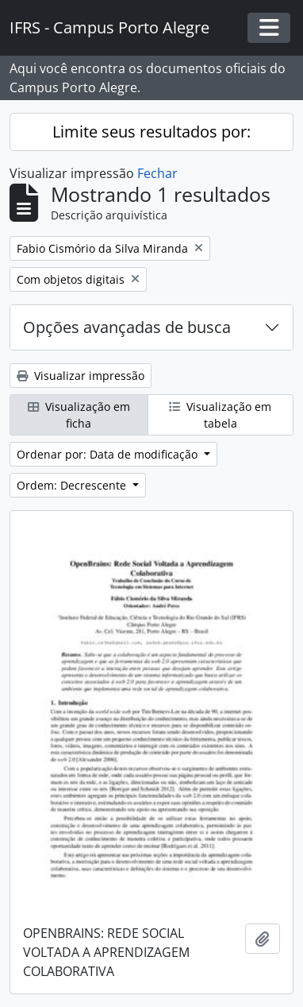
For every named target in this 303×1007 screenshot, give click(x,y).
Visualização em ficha (79, 415)
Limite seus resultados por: (151, 131)
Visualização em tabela (220, 415)
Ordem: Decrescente (73, 485)
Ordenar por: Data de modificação (109, 454)
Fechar (157, 173)
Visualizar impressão (80, 375)
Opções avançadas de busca (127, 327)
